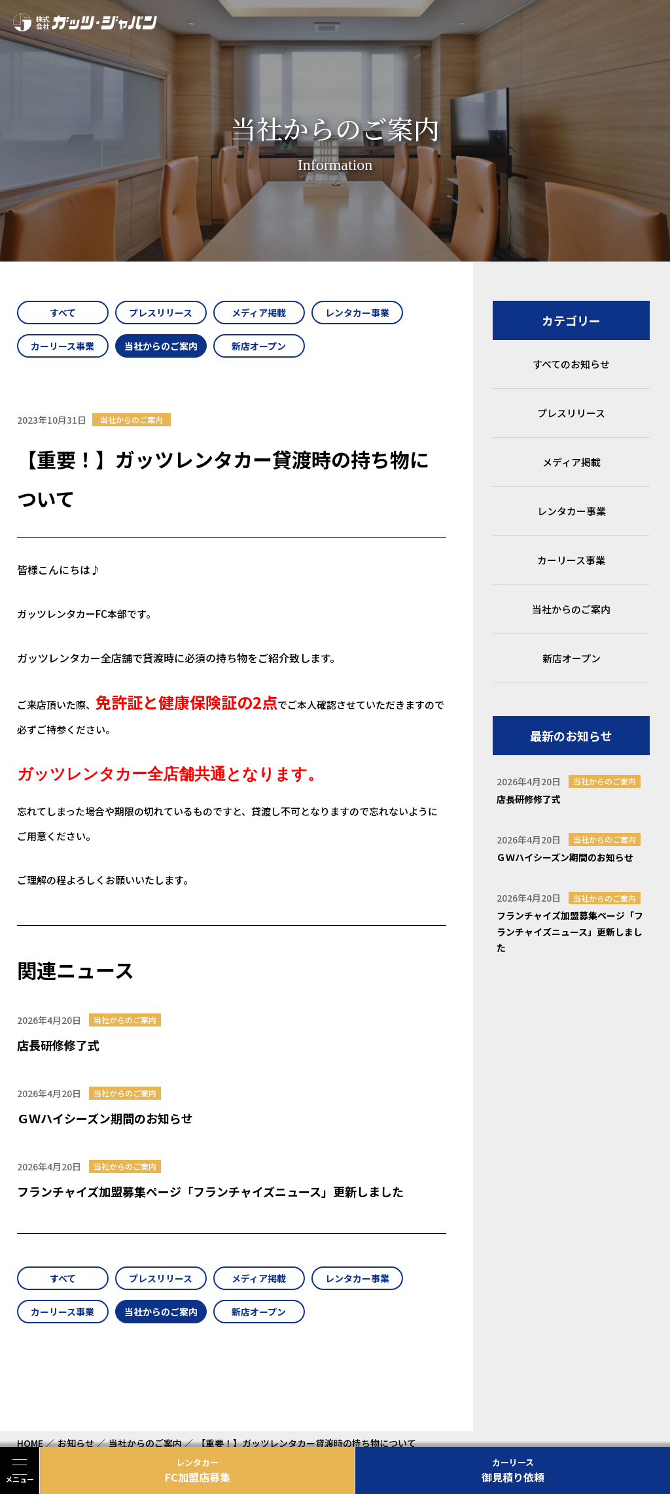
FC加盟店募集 (197, 1470)
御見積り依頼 (512, 1470)
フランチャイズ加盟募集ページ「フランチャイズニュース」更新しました (210, 1191)
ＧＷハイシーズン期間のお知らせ (105, 1118)
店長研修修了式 (58, 1044)
